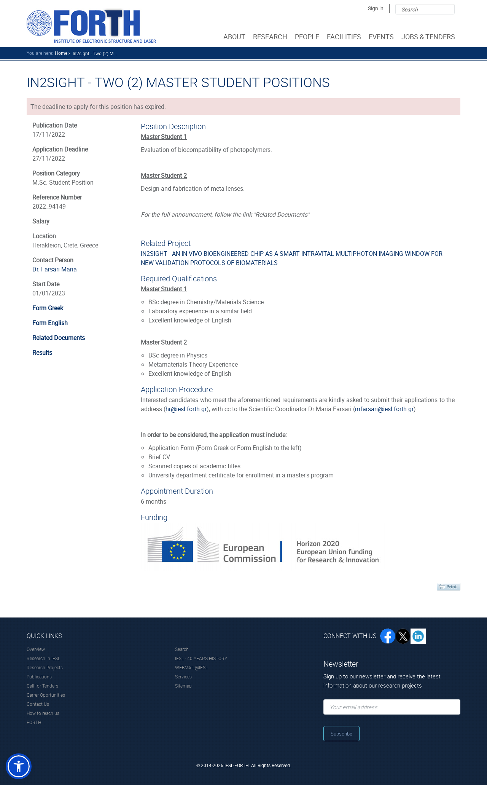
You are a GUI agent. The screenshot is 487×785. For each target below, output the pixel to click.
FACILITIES (345, 36)
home (61, 53)
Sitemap (183, 686)
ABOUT (235, 36)
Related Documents (58, 337)
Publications (39, 676)
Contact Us (38, 704)
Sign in (376, 8)
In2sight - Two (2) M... (95, 53)
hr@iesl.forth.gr (186, 409)
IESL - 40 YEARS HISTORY (201, 658)
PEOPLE (308, 36)
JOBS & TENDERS (429, 36)
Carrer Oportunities (46, 695)
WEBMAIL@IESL (191, 667)
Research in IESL (43, 658)
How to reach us (43, 713)
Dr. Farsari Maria (54, 269)
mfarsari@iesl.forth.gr (384, 409)
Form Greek (47, 308)
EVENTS (382, 36)
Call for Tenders (42, 686)
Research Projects (45, 667)
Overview (36, 649)
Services (183, 676)
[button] (19, 766)
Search (182, 649)
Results (42, 352)
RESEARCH (271, 36)
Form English (50, 323)
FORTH (34, 722)
